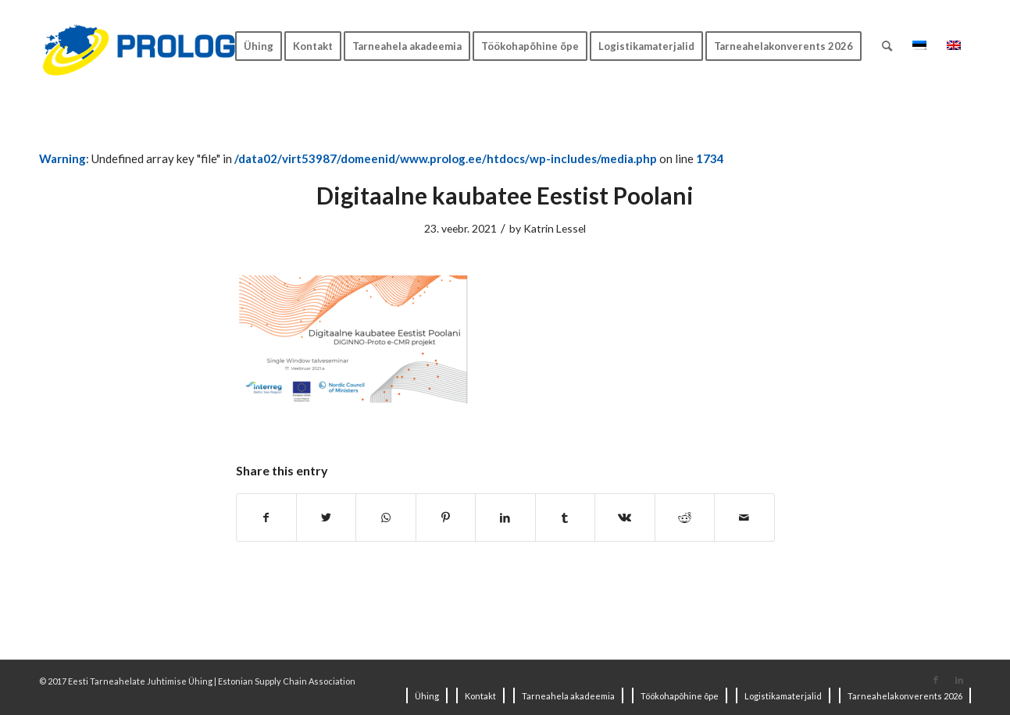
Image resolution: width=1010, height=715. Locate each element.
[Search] (887, 46)
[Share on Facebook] (266, 517)
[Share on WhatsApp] (385, 517)
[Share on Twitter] (326, 517)
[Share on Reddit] (684, 517)
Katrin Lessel (554, 228)
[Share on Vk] (624, 517)
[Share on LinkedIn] (505, 517)
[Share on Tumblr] (565, 517)
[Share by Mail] (744, 517)
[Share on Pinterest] (445, 517)
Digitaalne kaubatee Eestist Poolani (505, 195)
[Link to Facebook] (936, 680)
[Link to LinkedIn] (959, 680)
